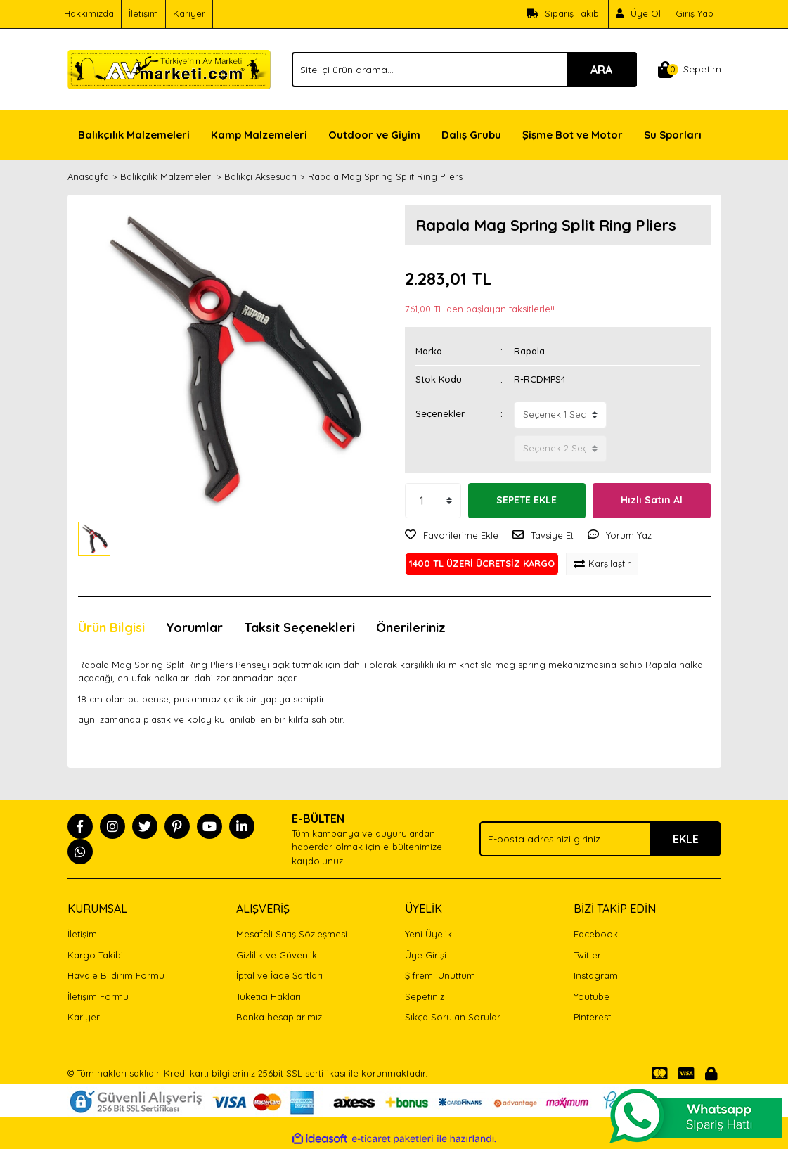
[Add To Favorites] (451, 536)
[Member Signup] (638, 14)
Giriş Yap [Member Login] (694, 13)
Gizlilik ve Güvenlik (276, 955)
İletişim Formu (98, 996)
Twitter (587, 955)
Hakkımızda (89, 13)
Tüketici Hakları (268, 996)
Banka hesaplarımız (279, 1016)
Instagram (596, 975)
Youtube (591, 996)
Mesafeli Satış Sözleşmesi (291, 933)
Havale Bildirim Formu (115, 975)
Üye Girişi (425, 955)
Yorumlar (194, 628)
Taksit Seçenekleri (299, 628)
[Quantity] (433, 500)
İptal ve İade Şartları (279, 975)
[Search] (464, 69)
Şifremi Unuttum (440, 975)
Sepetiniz (424, 996)
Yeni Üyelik (428, 933)
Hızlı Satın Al (652, 500)
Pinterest (592, 1016)
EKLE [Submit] (686, 839)
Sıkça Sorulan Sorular (452, 1016)
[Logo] (169, 68)
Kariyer (189, 13)
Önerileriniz (411, 628)
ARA (601, 70)
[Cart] (689, 69)
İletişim (143, 13)
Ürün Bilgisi (111, 628)
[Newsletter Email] (600, 838)
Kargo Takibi (95, 955)
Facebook (596, 933)
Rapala (529, 351)
